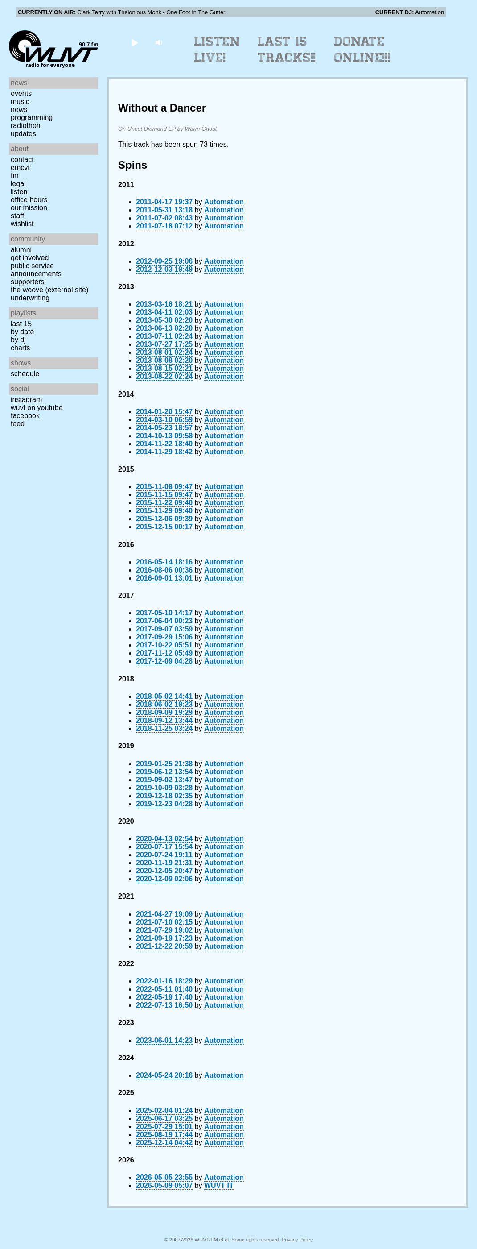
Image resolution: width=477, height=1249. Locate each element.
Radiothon (26, 125)
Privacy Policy (297, 1239)
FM (15, 175)
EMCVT (20, 167)
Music (20, 101)
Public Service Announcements (36, 270)
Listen (19, 191)
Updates (23, 133)
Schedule (25, 374)
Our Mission (29, 208)
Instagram (26, 399)
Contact (22, 159)
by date (22, 332)
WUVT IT (219, 1185)
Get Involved (30, 257)
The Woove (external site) (49, 290)
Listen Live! (217, 49)
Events (21, 93)
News (19, 109)
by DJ (18, 340)
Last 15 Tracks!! (287, 49)
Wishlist (22, 224)
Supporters (28, 282)
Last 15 (21, 324)
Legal (18, 183)
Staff (17, 216)
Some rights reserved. (255, 1239)
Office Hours (29, 199)
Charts (20, 348)
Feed (18, 423)
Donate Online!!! (362, 49)
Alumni (21, 249)
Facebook (25, 415)
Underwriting (30, 298)
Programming (32, 117)
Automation (224, 202)
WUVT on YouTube (37, 407)
